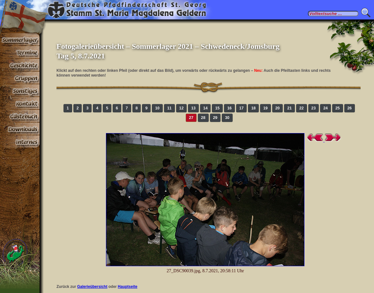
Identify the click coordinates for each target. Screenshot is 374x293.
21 (289, 108)
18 (253, 108)
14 (205, 108)
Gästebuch (20, 116)
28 (203, 118)
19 (265, 108)
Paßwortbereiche (20, 141)
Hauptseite (127, 286)
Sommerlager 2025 (20, 39)
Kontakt (20, 103)
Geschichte (20, 65)
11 (169, 108)
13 (193, 108)
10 (157, 108)
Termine (20, 52)
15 (217, 108)
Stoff (20, 129)
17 (241, 108)
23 (313, 108)
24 (325, 108)
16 (229, 108)
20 (277, 108)
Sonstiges (20, 90)
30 (227, 118)
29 (215, 118)
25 (337, 108)
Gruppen (20, 77)
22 (301, 108)
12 (181, 108)
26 (350, 108)
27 (191, 118)
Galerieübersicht (92, 286)
